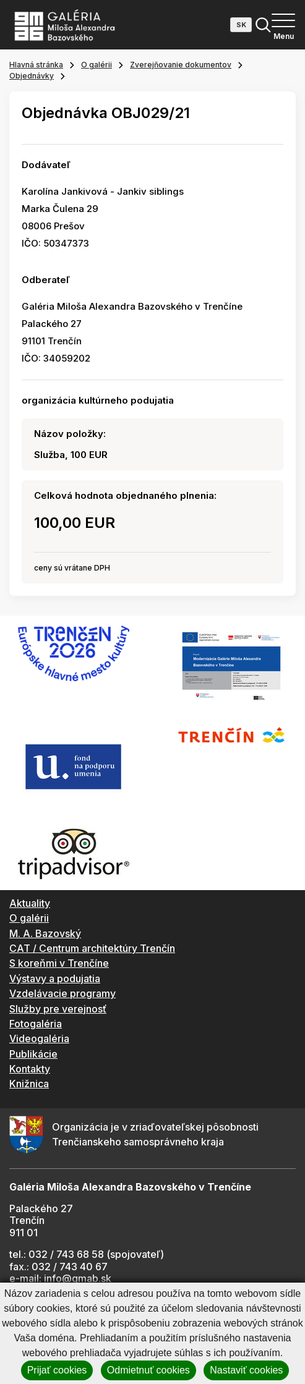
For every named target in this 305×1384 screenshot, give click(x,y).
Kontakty (29, 1069)
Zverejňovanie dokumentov (180, 64)
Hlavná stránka (36, 64)
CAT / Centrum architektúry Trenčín (92, 948)
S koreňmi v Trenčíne (59, 963)
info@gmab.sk (77, 1278)
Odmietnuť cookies (148, 1370)
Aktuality (29, 903)
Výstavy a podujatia (54, 978)
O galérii (96, 64)
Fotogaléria (35, 1023)
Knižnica (29, 1083)
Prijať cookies (57, 1370)
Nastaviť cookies (246, 1370)
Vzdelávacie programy (62, 993)
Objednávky (31, 75)
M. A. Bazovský (45, 933)
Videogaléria (39, 1038)
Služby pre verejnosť (57, 1009)
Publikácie (33, 1054)
